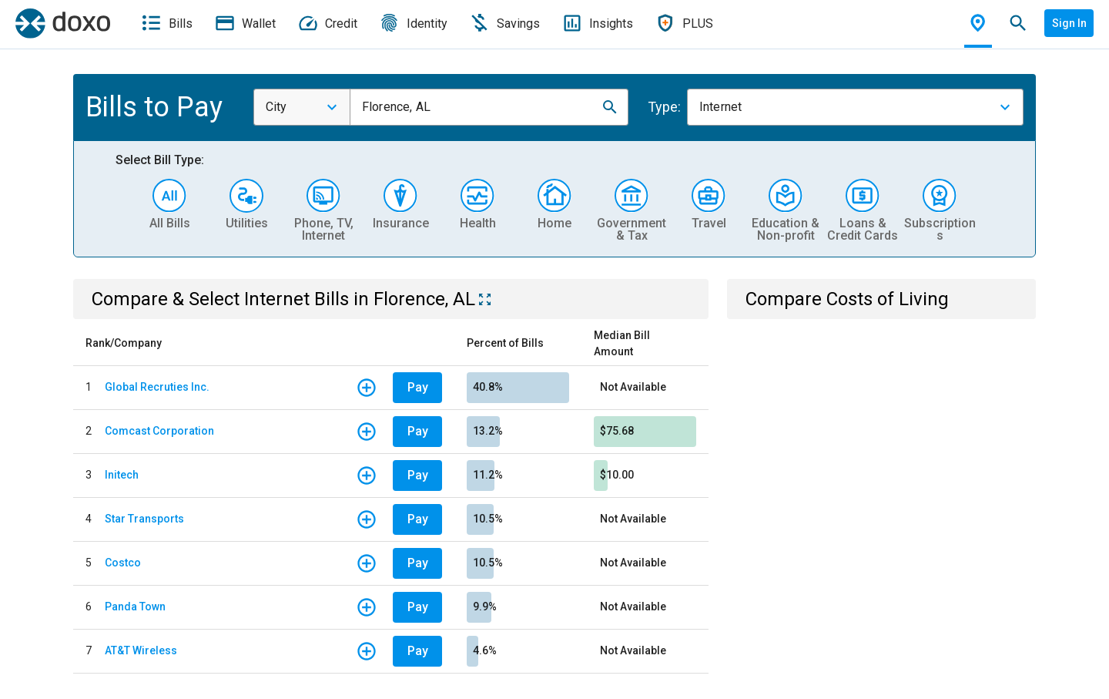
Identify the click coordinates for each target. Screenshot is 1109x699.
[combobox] (301, 107)
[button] (610, 107)
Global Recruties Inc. (157, 387)
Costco (123, 562)
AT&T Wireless (141, 650)
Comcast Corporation (159, 431)
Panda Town (135, 606)
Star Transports (144, 518)
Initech (122, 475)
